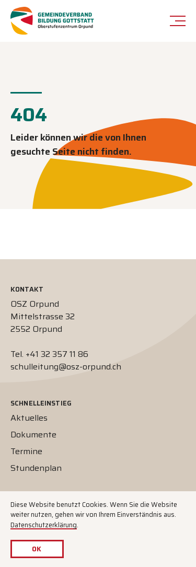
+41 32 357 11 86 (57, 354)
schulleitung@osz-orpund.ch (65, 366)
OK (36, 548)
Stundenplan (36, 468)
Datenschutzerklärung (43, 524)
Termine (26, 451)
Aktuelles (29, 417)
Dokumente (33, 434)
